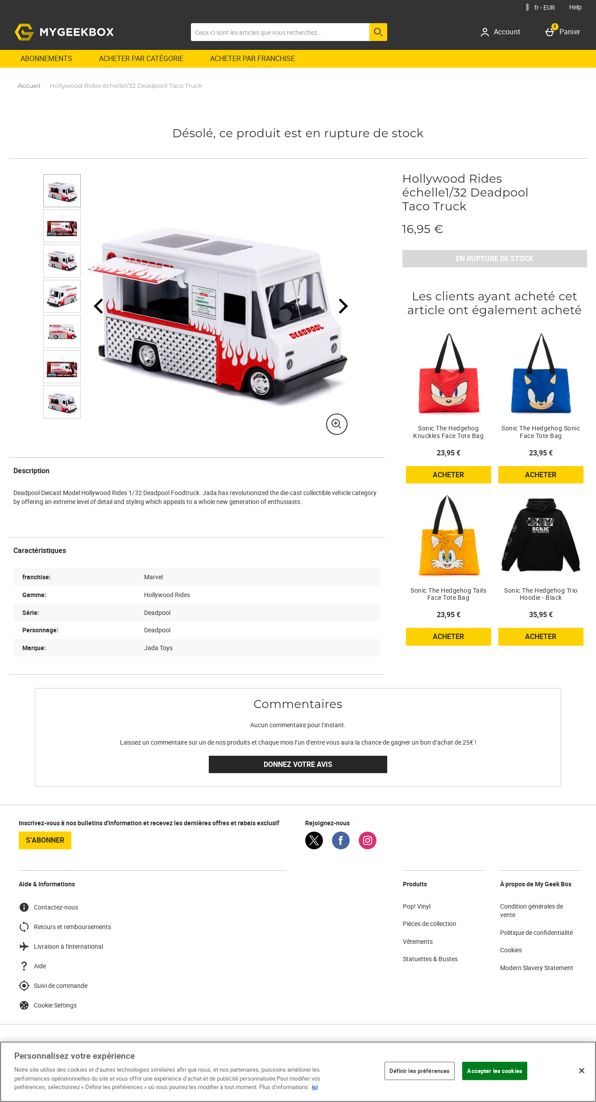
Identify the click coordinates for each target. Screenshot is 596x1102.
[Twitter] (314, 847)
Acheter (462, 476)
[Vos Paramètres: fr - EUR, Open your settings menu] (539, 7)
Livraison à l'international (61, 946)
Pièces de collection (429, 923)
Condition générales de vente (531, 910)
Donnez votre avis (298, 764)
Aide (32, 966)
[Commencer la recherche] (378, 32)
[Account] (503, 32)
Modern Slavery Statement (536, 967)
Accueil (29, 86)
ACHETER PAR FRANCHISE (252, 58)
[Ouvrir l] (62, 190)
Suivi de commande (53, 985)
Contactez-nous (48, 907)
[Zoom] (337, 424)
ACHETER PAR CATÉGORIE (141, 58)
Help (575, 7)
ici (315, 1087)
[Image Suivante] (337, 305)
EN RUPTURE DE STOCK (494, 258)
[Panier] (564, 32)
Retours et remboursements (65, 927)
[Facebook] (341, 847)
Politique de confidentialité (536, 932)
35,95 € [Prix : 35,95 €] (541, 614)
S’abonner (45, 840)
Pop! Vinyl (416, 906)
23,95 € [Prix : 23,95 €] (448, 453)
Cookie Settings (48, 1005)
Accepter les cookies (494, 1070)
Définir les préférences (419, 1070)
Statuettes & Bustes (430, 959)
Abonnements (46, 58)
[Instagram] (368, 847)
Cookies (511, 950)
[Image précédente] (98, 305)
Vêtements (418, 941)
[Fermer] (582, 1070)
